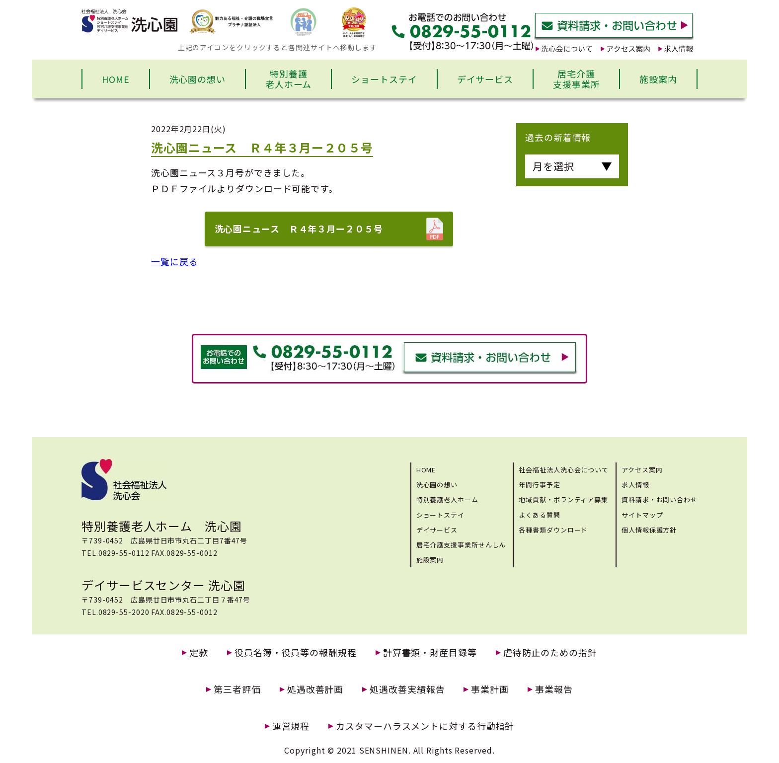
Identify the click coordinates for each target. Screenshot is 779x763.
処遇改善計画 (315, 689)
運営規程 (291, 726)
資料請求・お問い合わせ (660, 499)
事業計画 (490, 689)
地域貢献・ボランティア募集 (563, 499)
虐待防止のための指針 (550, 652)
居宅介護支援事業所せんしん (461, 544)
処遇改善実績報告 (407, 689)
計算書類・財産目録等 (430, 652)
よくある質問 (539, 515)
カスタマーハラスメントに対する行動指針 (425, 726)
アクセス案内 (642, 469)
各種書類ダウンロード (553, 529)
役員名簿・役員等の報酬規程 (295, 652)
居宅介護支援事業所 (576, 79)
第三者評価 (237, 689)
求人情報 (635, 484)
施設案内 (658, 79)
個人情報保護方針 (649, 529)
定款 (198, 652)
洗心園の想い (197, 79)
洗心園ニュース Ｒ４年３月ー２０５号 (299, 228)
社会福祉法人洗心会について (564, 469)
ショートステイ (384, 79)
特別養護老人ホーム (288, 79)
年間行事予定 (539, 484)
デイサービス (485, 79)
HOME (116, 79)
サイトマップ (642, 515)
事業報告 (554, 689)
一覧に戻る (174, 261)
